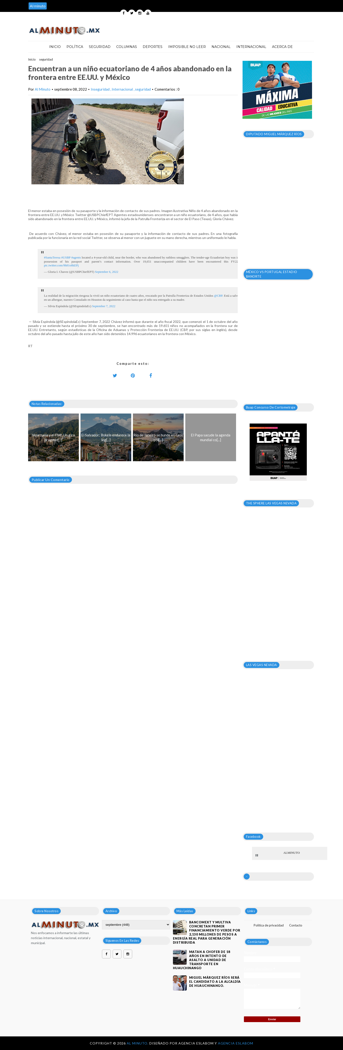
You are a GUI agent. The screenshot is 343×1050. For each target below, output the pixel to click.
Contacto (295, 925)
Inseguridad (100, 89)
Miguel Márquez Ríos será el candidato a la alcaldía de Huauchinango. (215, 982)
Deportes (152, 47)
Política (74, 47)
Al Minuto (42, 89)
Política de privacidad (269, 925)
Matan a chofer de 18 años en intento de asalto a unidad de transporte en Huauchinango (201, 960)
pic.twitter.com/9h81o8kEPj (61, 265)
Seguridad (100, 47)
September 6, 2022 (106, 272)
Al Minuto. (138, 1043)
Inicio (55, 47)
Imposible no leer (187, 47)
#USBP (66, 257)
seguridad (46, 59)
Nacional (221, 47)
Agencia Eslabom (235, 1043)
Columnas (126, 47)
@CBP (218, 295)
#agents (76, 257)
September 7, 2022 (103, 306)
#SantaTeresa (52, 257)
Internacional (251, 47)
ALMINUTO (291, 852)
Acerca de (282, 47)
